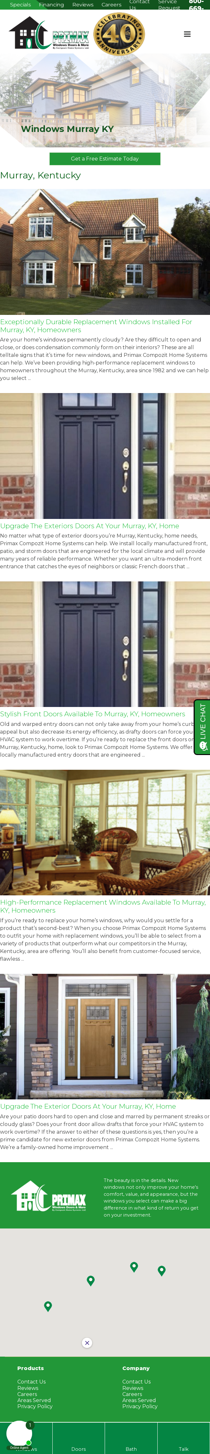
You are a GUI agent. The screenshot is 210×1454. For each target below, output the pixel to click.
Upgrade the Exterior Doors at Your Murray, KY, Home (88, 1106)
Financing (51, 5)
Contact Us (136, 1382)
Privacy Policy (140, 1406)
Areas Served (139, 1400)
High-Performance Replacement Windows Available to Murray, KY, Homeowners (103, 906)
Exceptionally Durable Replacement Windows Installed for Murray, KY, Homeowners (96, 326)
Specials (20, 5)
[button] (134, 1267)
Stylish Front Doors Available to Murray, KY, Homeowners (92, 714)
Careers (111, 5)
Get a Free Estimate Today (105, 159)
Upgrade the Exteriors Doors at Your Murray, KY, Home (89, 526)
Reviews (82, 5)
